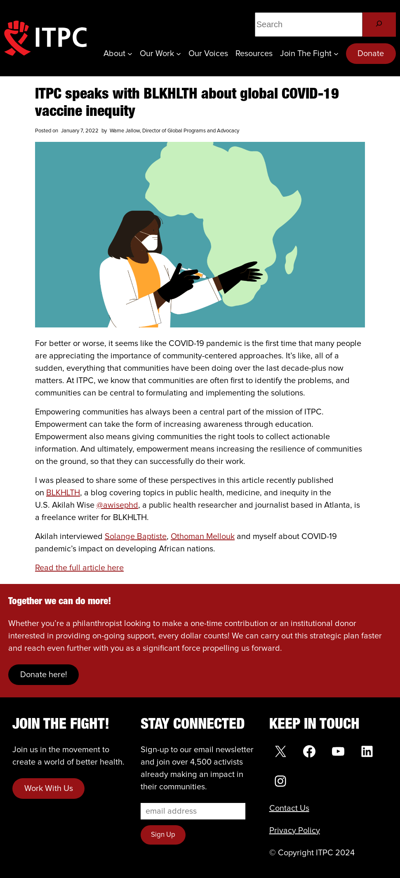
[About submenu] (129, 53)
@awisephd (117, 505)
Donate (371, 53)
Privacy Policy (294, 830)
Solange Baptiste (136, 536)
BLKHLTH (63, 493)
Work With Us (48, 788)
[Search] (379, 24)
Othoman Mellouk (203, 536)
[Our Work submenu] (178, 53)
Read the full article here (79, 568)
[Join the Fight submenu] (336, 53)
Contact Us (289, 808)
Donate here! (43, 675)
